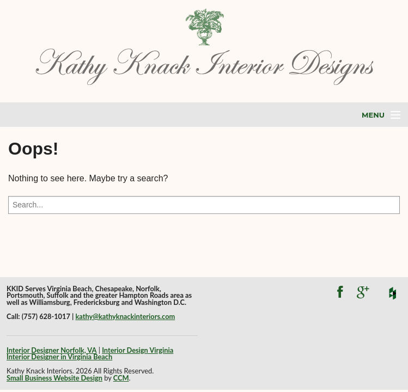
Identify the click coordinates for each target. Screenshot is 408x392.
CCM (121, 377)
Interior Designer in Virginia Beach (59, 356)
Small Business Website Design (54, 377)
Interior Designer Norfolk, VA (51, 350)
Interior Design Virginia (137, 350)
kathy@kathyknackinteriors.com (125, 316)
